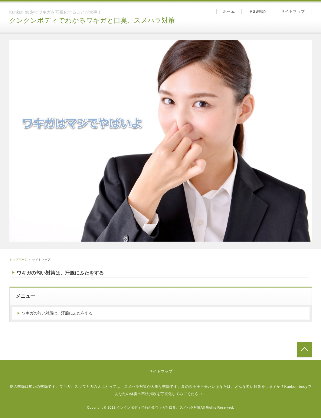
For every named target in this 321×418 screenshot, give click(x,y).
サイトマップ (293, 11)
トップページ (18, 259)
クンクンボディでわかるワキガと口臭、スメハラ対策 (92, 20)
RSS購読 (258, 11)
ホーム (229, 11)
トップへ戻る (304, 349)
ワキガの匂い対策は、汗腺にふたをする (60, 272)
